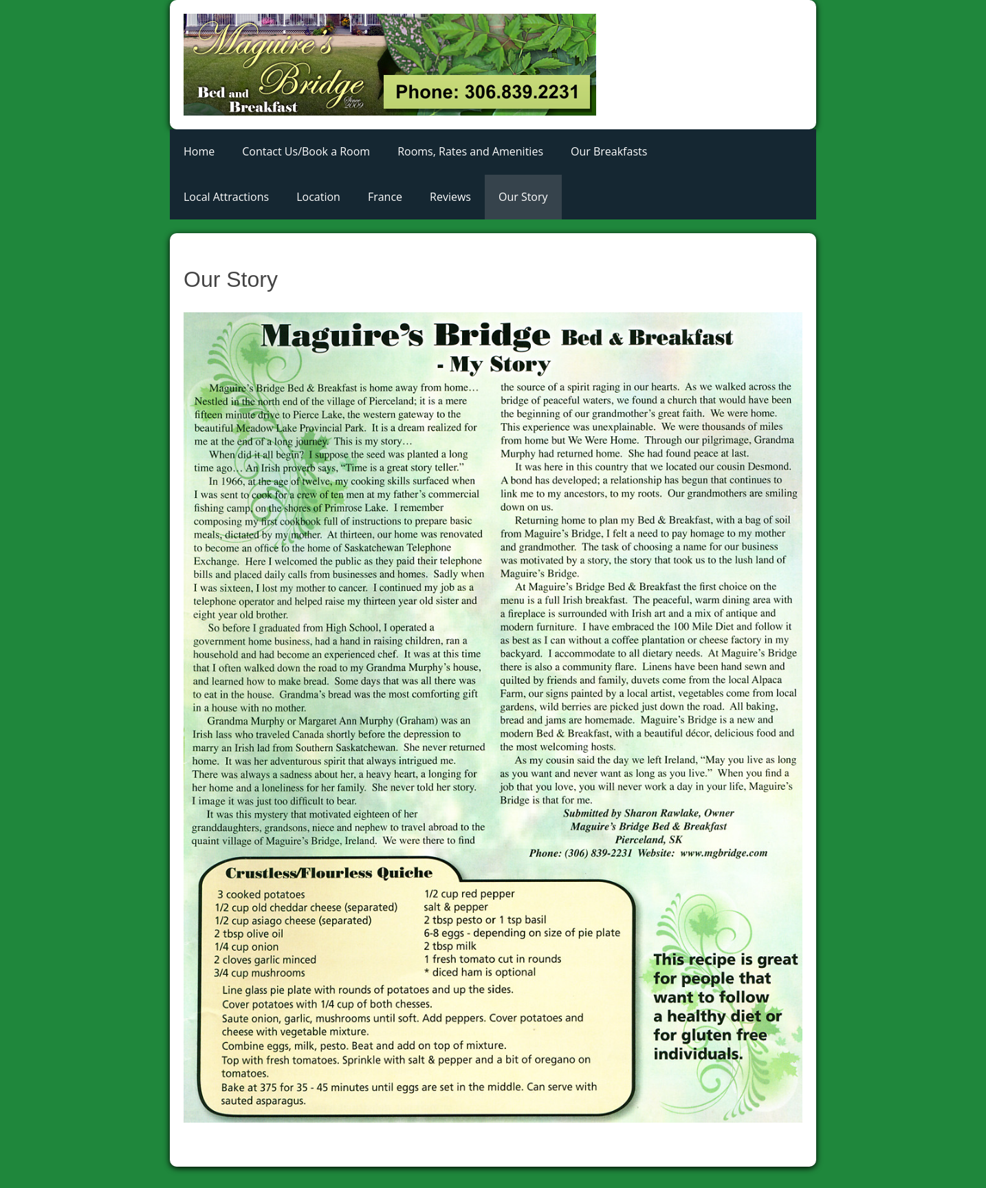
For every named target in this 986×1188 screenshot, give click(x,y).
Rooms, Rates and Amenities (470, 151)
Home (199, 151)
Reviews (450, 196)
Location (318, 196)
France (385, 196)
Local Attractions (226, 196)
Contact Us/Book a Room (306, 151)
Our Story (523, 196)
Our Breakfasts (609, 151)
